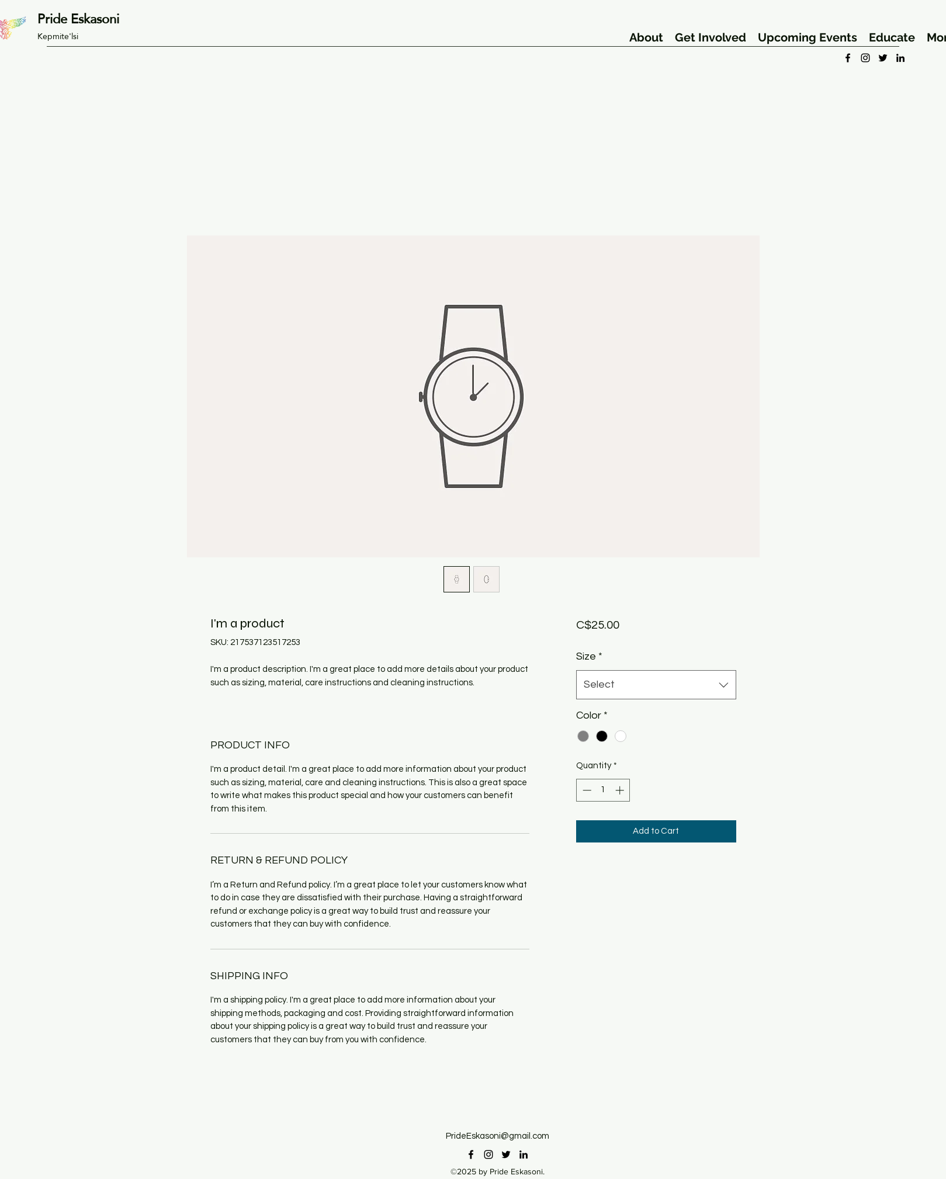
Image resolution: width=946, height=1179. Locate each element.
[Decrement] (586, 790)
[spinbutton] (603, 790)
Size (589, 656)
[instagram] (865, 58)
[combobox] (656, 684)
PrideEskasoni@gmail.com (497, 1136)
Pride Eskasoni (78, 18)
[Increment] (621, 790)
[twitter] (883, 58)
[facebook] (848, 58)
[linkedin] (900, 58)
